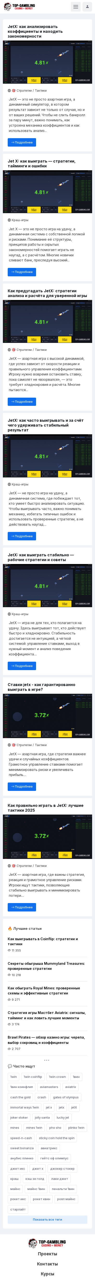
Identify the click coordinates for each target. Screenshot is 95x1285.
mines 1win (34, 1127)
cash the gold (20, 1097)
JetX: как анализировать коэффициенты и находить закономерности (35, 31)
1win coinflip (33, 1077)
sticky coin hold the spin (57, 1138)
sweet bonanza (22, 1148)
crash (42, 1097)
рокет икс (18, 1199)
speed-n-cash (21, 1138)
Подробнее (22, 142)
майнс (15, 1189)
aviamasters (49, 1087)
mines (14, 1127)
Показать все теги (47, 1219)
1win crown (57, 1077)
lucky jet (63, 1117)
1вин (76, 1077)
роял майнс (66, 1199)
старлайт (18, 1209)
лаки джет (59, 1179)
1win (13, 1077)
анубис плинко (21, 1158)
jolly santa (42, 1117)
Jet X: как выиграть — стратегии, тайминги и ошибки (42, 163)
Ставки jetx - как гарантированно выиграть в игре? (41, 687)
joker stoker (19, 1117)
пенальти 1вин (63, 1189)
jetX (74, 1107)
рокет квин (41, 1199)
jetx (61, 1107)
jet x (49, 1107)
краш (14, 1179)
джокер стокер (62, 1168)
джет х (37, 1168)
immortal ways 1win (24, 1107)
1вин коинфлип (21, 1087)
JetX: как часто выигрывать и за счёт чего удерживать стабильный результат (46, 425)
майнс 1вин (36, 1189)
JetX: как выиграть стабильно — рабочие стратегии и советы (41, 557)
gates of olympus (66, 1097)
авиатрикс (49, 1148)
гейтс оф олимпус (54, 1158)
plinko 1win (76, 1127)
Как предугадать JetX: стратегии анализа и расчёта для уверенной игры (47, 293)
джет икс (17, 1168)
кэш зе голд (34, 1179)
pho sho (55, 1127)
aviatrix (70, 1087)
